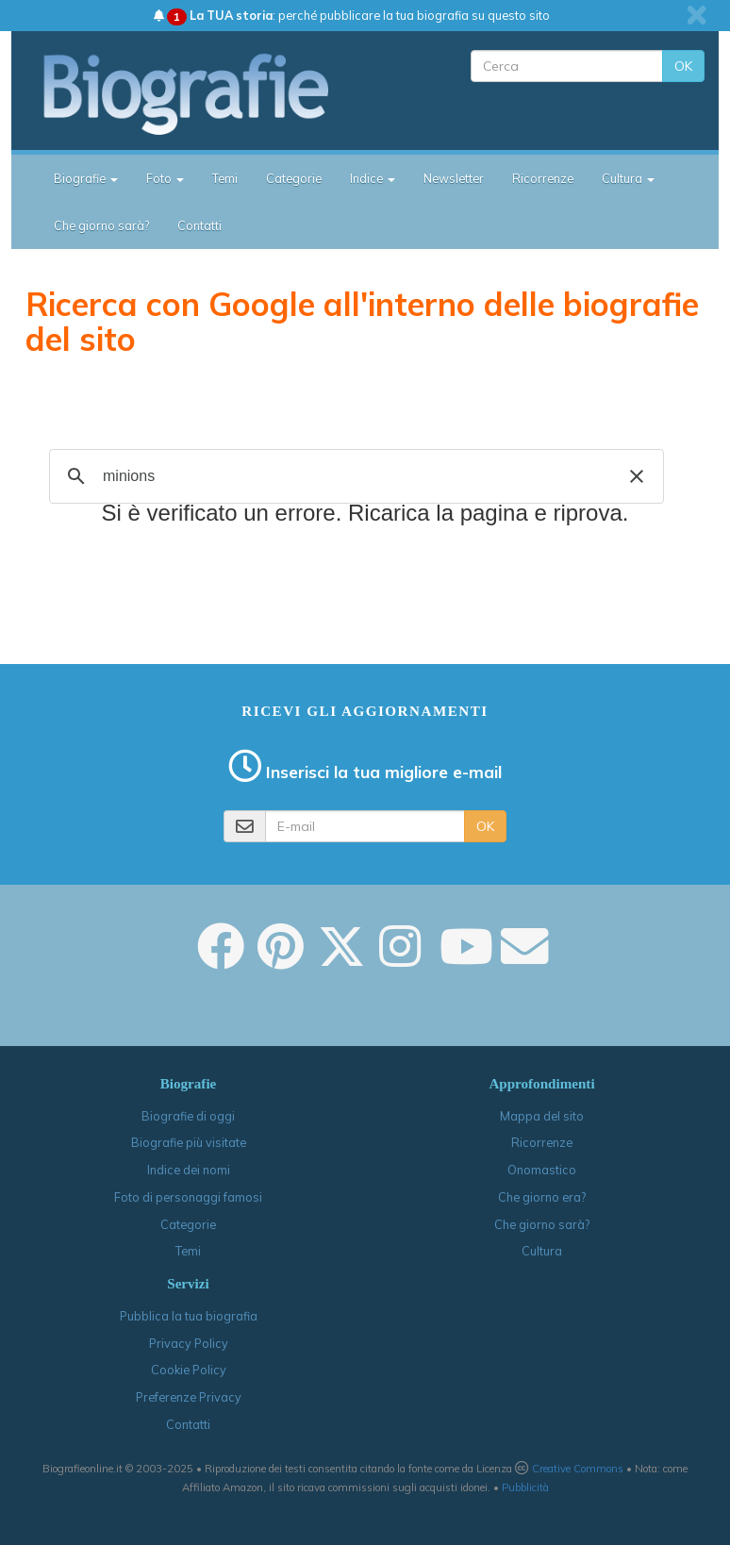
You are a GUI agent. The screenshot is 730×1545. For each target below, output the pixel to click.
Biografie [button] (86, 178)
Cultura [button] (628, 178)
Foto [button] (165, 178)
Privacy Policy (188, 1343)
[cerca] (354, 476)
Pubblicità (525, 1487)
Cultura (542, 1250)
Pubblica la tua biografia (188, 1315)
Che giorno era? (542, 1196)
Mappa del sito (542, 1115)
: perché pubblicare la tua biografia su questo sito (352, 15)
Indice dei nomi (188, 1169)
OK (683, 66)
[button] (637, 476)
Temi (225, 178)
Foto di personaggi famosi (188, 1196)
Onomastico (541, 1169)
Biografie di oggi (188, 1115)
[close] (696, 15)
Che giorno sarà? (101, 225)
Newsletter (453, 178)
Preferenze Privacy (188, 1396)
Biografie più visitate (188, 1142)
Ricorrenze (542, 178)
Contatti (199, 225)
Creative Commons (577, 1468)
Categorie (294, 178)
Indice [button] (372, 178)
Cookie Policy (188, 1369)
